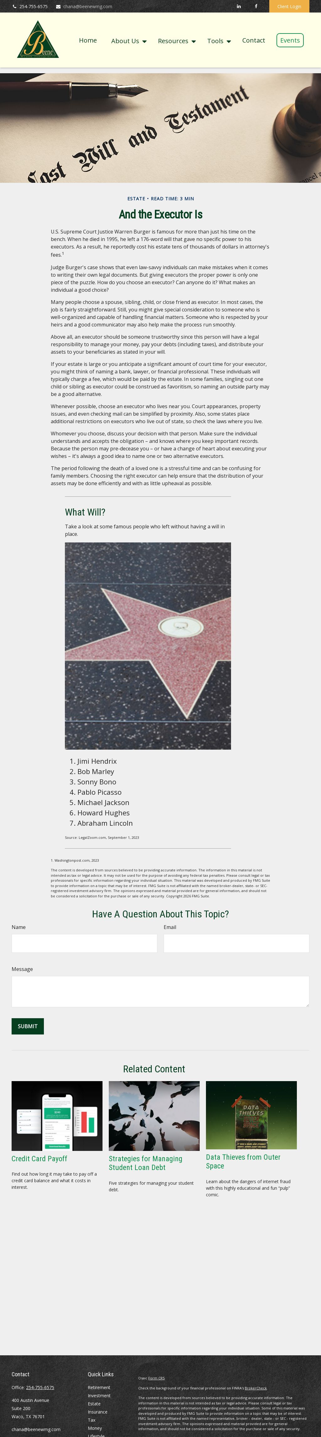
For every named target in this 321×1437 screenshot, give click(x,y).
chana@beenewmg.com (83, 6)
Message (22, 969)
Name (19, 927)
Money (95, 1428)
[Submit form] (28, 1026)
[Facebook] (256, 6)
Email (170, 927)
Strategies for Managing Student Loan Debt (145, 1163)
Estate (94, 1404)
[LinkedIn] (239, 6)
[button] (87, 40)
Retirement (99, 1387)
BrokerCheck (256, 1388)
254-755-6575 (30, 6)
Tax (91, 1420)
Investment (99, 1396)
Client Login (289, 6)
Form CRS (156, 1378)
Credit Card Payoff (39, 1158)
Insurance (98, 1412)
